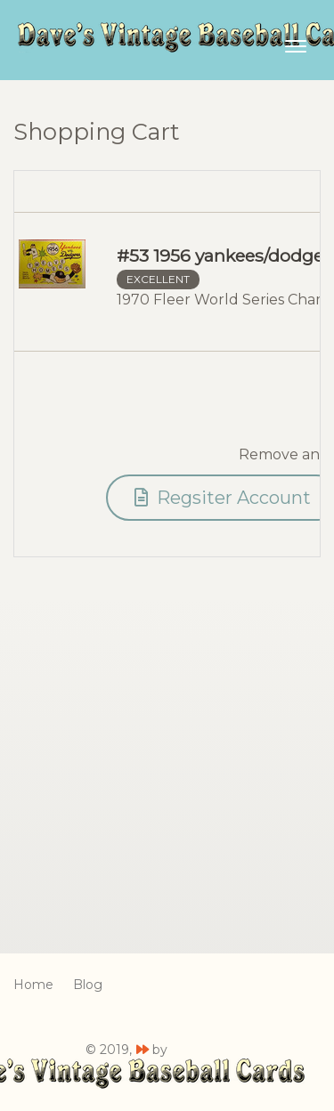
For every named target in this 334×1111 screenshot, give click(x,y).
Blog (87, 985)
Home (33, 985)
